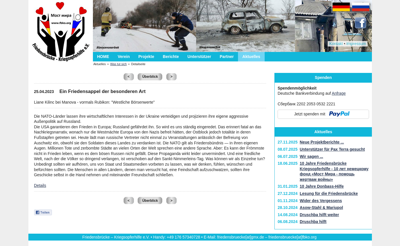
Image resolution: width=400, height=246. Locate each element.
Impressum (356, 43)
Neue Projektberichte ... (322, 142)
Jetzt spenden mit (309, 114)
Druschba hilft (313, 221)
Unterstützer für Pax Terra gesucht (332, 149)
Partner (227, 56)
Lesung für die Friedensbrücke (329, 193)
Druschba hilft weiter (319, 214)
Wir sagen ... (311, 156)
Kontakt (336, 43)
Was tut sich (118, 64)
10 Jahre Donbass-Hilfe (322, 186)
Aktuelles (251, 56)
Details (40, 185)
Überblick (150, 77)
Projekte (146, 56)
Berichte (171, 56)
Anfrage (339, 93)
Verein (124, 56)
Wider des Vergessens (321, 200)
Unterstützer (199, 56)
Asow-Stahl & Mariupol (321, 207)
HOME (103, 56)
